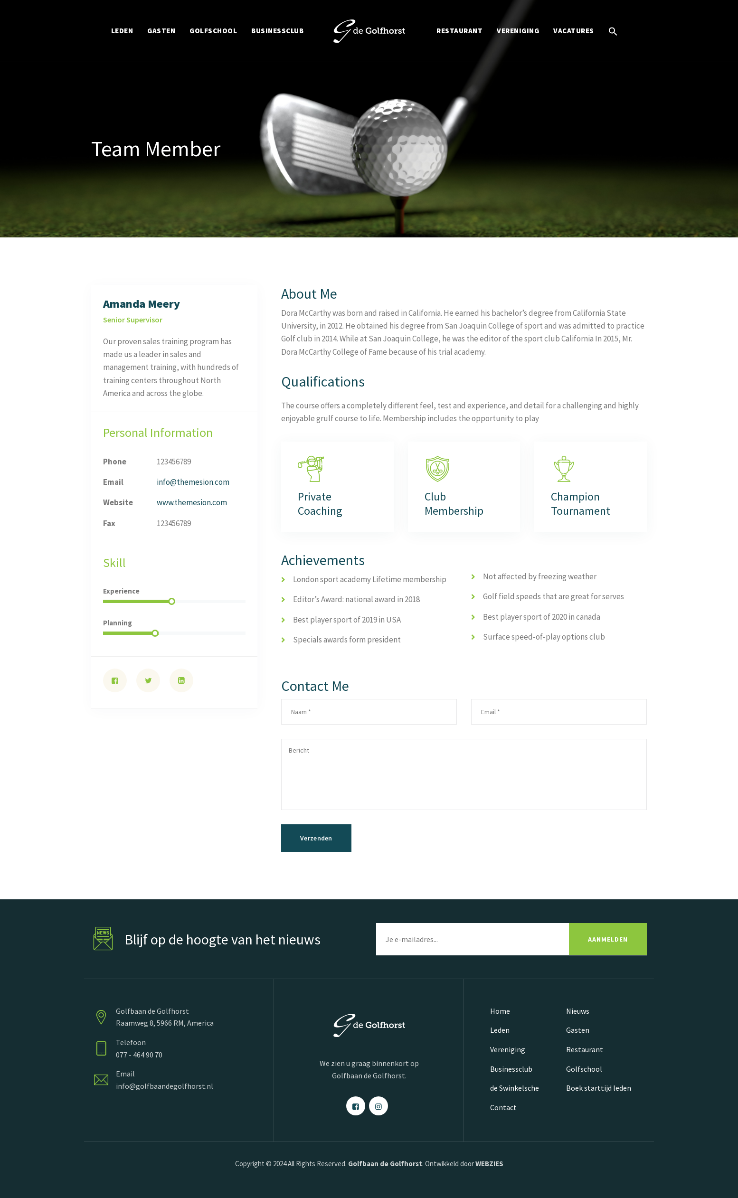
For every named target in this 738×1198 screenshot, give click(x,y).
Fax (109, 523)
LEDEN (122, 30)
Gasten (577, 1030)
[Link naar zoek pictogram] (613, 31)
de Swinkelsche (514, 1088)
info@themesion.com (193, 482)
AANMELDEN (608, 939)
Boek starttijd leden (598, 1088)
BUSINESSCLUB (277, 30)
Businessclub (511, 1069)
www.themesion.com (192, 502)
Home (500, 1011)
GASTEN (161, 30)
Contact (503, 1107)
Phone (114, 461)
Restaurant (584, 1049)
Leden (500, 1030)
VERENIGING (518, 30)
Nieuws (577, 1011)
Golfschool (584, 1069)
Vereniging (507, 1049)
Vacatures (573, 30)
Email (113, 482)
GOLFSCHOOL (213, 30)
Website (118, 502)
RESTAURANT (459, 30)
